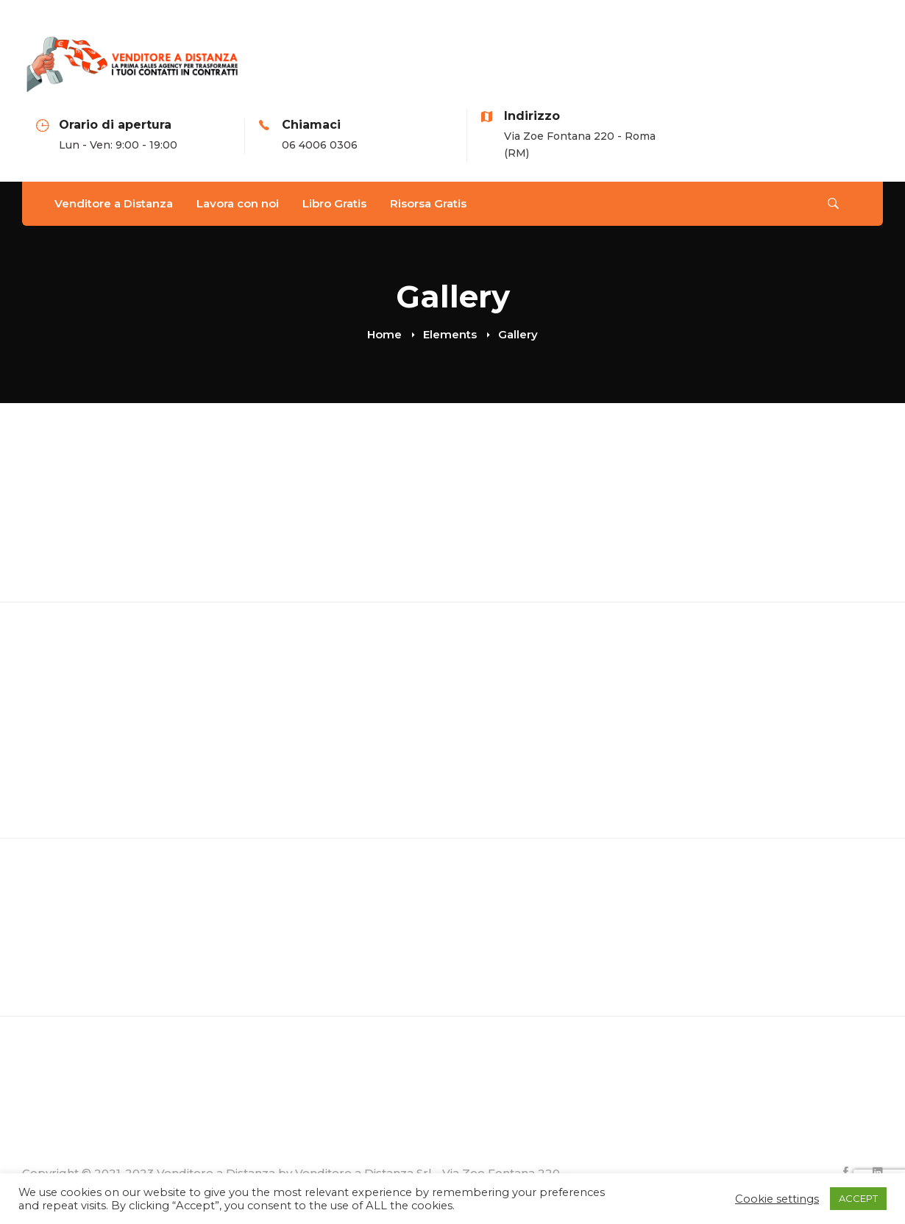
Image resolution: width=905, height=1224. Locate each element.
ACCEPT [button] (858, 1198)
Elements (450, 334)
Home (384, 334)
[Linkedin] (877, 1171)
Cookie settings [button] (777, 1199)
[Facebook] (846, 1171)
